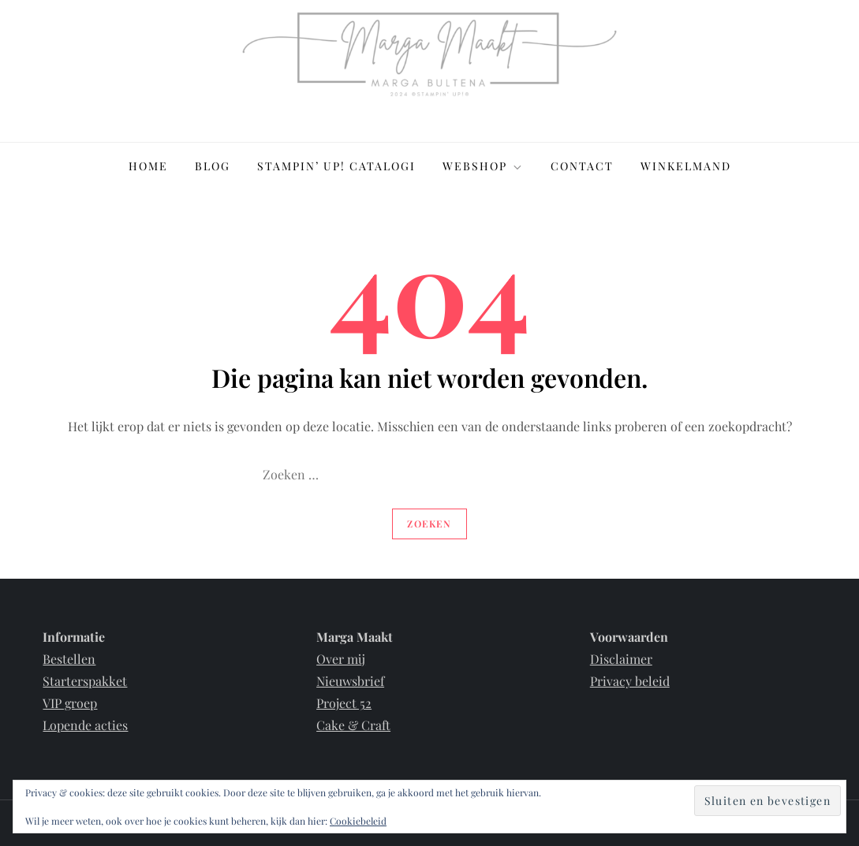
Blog (212, 165)
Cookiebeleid (358, 820)
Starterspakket (85, 681)
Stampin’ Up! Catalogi (336, 165)
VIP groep (70, 703)
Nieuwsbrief (350, 681)
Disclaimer (621, 658)
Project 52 (344, 703)
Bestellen (69, 658)
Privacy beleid (630, 681)
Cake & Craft (353, 725)
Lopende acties (85, 725)
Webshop (483, 165)
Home (148, 165)
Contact (582, 165)
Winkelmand (686, 165)
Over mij (340, 658)
